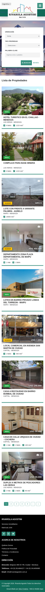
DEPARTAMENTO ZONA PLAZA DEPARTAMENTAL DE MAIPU (18, 255)
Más (36, 63)
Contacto (5, 555)
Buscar (26, 63)
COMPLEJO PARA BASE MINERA (19, 163)
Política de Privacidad (9, 549)
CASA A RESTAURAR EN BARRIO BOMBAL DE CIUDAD (19, 392)
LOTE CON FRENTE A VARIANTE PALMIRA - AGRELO (19, 210)
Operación (9, 32)
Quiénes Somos (7, 545)
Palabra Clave (11, 50)
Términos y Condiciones (10, 552)
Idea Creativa (23, 589)
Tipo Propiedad (11, 41)
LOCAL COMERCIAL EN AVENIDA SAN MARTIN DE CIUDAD (21, 347)
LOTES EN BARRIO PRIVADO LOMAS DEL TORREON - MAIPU (21, 301)
